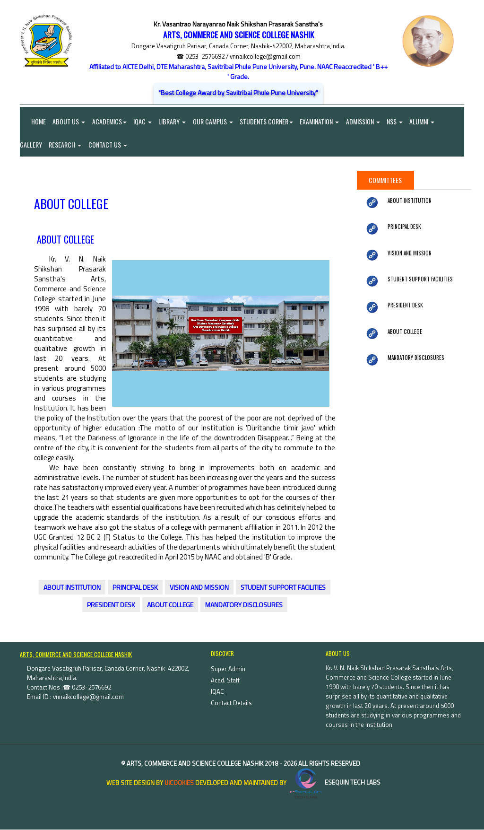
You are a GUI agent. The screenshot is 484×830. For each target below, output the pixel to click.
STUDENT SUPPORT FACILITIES (283, 588)
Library (173, 121)
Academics (110, 121)
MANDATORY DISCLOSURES (244, 606)
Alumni (425, 121)
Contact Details (231, 703)
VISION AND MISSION (199, 588)
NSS (397, 121)
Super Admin (228, 669)
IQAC (143, 121)
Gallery (31, 145)
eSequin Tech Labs (334, 783)
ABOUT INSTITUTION (72, 588)
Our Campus (214, 121)
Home (33, 121)
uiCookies (179, 783)
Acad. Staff (225, 680)
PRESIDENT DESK (111, 606)
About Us (69, 121)
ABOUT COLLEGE (170, 606)
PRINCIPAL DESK (135, 588)
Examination (321, 121)
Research (65, 145)
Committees (385, 180)
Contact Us (108, 145)
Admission (365, 121)
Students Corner (268, 121)
